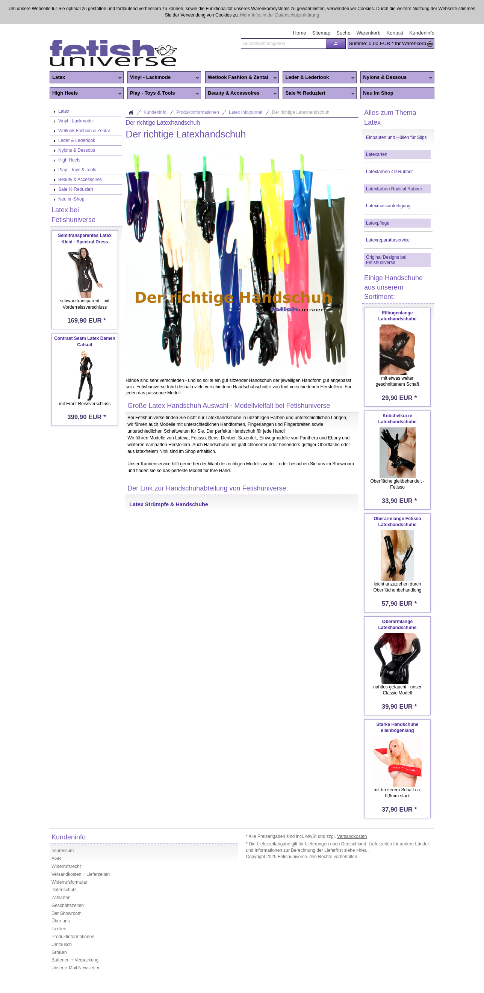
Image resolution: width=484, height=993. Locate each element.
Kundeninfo (155, 112)
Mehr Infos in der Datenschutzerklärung (279, 15)
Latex (86, 77)
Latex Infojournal (245, 112)
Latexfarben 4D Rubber (389, 171)
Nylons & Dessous (396, 77)
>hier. (362, 850)
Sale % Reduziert (319, 93)
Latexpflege (377, 223)
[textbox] (283, 43)
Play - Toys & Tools (163, 93)
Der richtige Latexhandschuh (301, 112)
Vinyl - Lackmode (163, 77)
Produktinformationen (197, 112)
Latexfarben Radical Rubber (394, 189)
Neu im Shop (378, 93)
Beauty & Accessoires (241, 93)
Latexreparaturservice (388, 240)
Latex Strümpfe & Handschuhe (168, 504)
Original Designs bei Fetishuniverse (386, 260)
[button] (335, 43)
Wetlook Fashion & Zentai (241, 77)
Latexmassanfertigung (388, 205)
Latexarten (376, 154)
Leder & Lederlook (319, 77)
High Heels (86, 93)
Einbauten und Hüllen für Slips (396, 137)
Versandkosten (352, 836)
